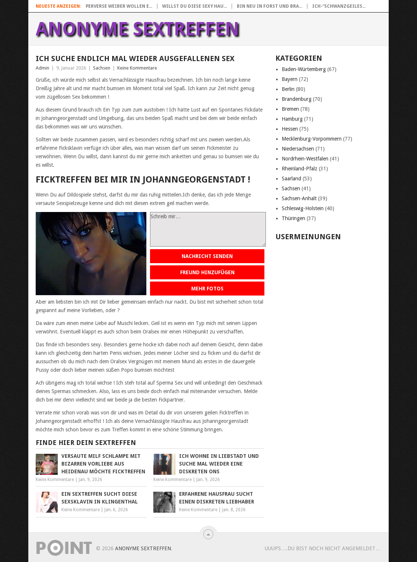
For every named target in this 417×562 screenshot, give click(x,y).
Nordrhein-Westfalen (305, 159)
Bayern (289, 79)
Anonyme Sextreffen (137, 29)
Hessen (290, 129)
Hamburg (292, 119)
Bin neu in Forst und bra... (269, 6)
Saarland (291, 178)
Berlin (288, 89)
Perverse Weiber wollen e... (119, 6)
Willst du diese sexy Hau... (194, 6)
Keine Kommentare (137, 68)
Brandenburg (296, 99)
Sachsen (101, 68)
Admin (42, 68)
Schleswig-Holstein (303, 208)
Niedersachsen (298, 149)
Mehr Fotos (207, 288)
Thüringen (293, 218)
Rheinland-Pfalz (299, 169)
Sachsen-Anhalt (299, 198)
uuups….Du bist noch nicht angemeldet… (323, 548)
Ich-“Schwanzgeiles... (339, 6)
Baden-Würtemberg (304, 69)
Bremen (290, 109)
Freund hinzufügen (207, 272)
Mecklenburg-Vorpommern (312, 139)
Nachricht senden (207, 256)
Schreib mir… (208, 229)
